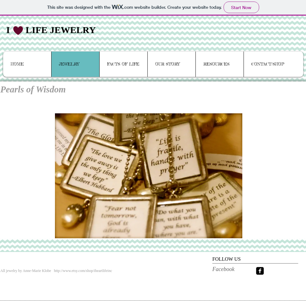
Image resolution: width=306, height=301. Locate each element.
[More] (122, 297)
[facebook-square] (260, 271)
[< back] (287, 86)
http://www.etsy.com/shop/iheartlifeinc (83, 271)
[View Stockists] (16, 297)
